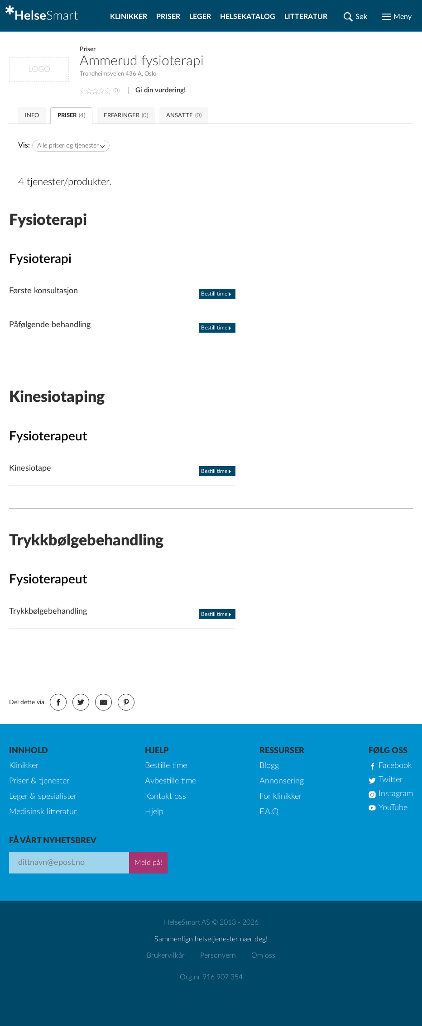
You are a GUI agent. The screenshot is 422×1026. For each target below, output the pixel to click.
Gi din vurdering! (160, 90)
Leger (200, 16)
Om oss (263, 955)
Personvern (218, 955)
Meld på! (148, 862)
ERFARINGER (126, 115)
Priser (168, 16)
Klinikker (128, 16)
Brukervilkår (166, 955)
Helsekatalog (247, 16)
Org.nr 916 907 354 (211, 977)
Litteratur (305, 16)
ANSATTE (183, 115)
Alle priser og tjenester (68, 146)
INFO (32, 116)
